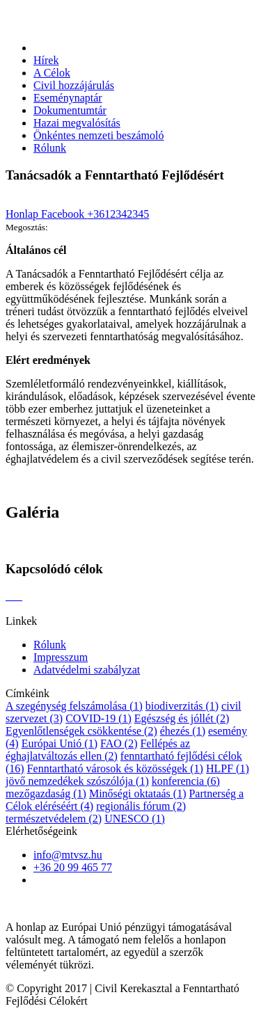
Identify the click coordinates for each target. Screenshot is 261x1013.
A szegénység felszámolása (74, 706)
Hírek (45, 60)
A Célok (51, 73)
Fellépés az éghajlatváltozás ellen (98, 749)
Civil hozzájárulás (73, 85)
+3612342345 (118, 214)
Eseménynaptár (67, 98)
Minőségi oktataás (138, 793)
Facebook (64, 214)
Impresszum (60, 657)
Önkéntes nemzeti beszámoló (98, 135)
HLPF (227, 768)
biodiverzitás (182, 706)
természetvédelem (54, 818)
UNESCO (134, 818)
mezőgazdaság (46, 793)
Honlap (23, 214)
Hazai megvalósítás (76, 123)
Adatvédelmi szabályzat (86, 670)
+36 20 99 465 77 (72, 867)
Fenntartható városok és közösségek (115, 768)
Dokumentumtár (69, 110)
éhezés (182, 731)
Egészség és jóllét (181, 718)
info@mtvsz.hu (67, 855)
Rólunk (49, 148)
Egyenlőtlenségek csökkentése (81, 731)
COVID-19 (98, 718)
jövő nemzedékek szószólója (77, 781)
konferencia (186, 781)
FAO (118, 743)
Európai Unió (59, 743)
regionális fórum (141, 806)
